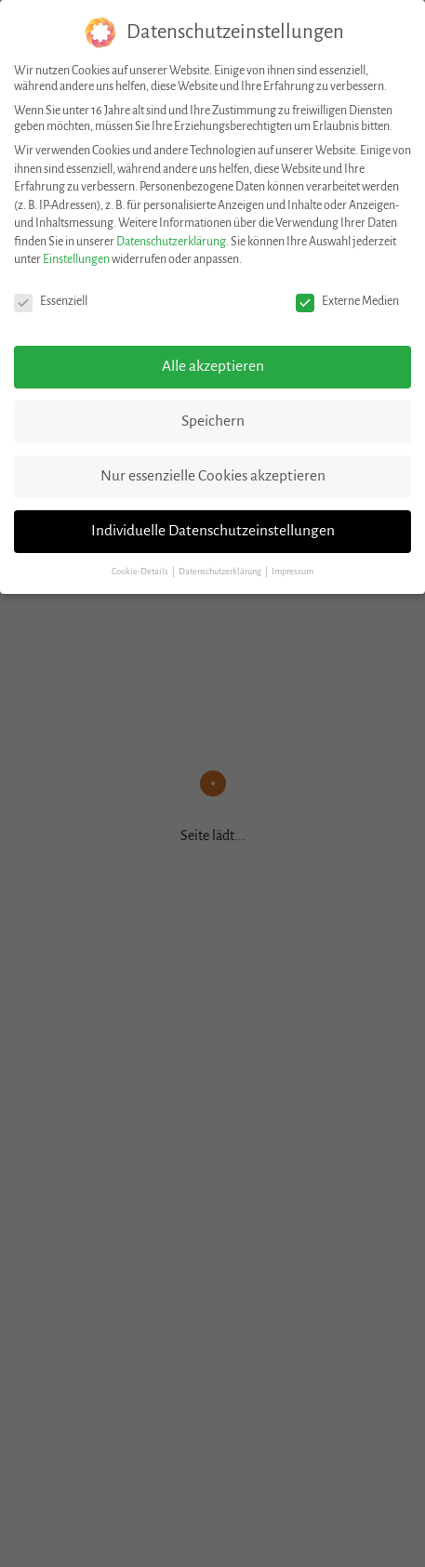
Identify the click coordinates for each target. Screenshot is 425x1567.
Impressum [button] (292, 571)
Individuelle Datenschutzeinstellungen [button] (213, 530)
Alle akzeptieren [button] (213, 366)
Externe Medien (347, 301)
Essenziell (50, 301)
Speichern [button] (213, 421)
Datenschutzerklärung (171, 241)
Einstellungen (76, 259)
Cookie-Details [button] (141, 571)
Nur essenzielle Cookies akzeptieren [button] (212, 475)
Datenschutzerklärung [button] (221, 571)
